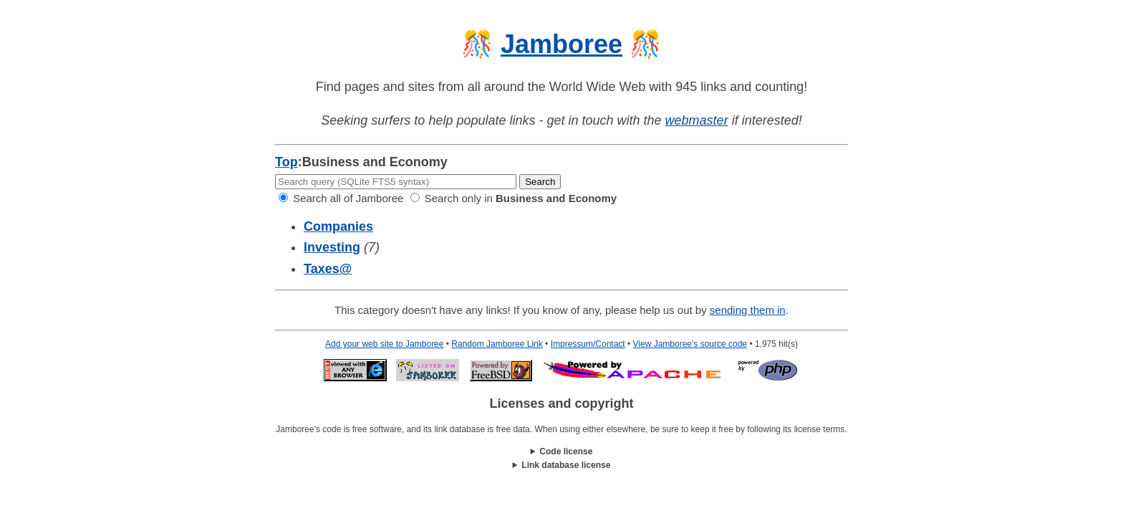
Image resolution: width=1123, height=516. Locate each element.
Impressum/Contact (588, 344)
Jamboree (561, 44)
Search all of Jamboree (341, 198)
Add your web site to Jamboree (384, 344)
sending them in (748, 310)
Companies (338, 226)
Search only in (513, 198)
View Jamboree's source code (690, 344)
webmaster (696, 120)
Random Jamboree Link (496, 344)
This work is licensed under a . (561, 465)
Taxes (328, 269)
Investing (332, 247)
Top (286, 162)
